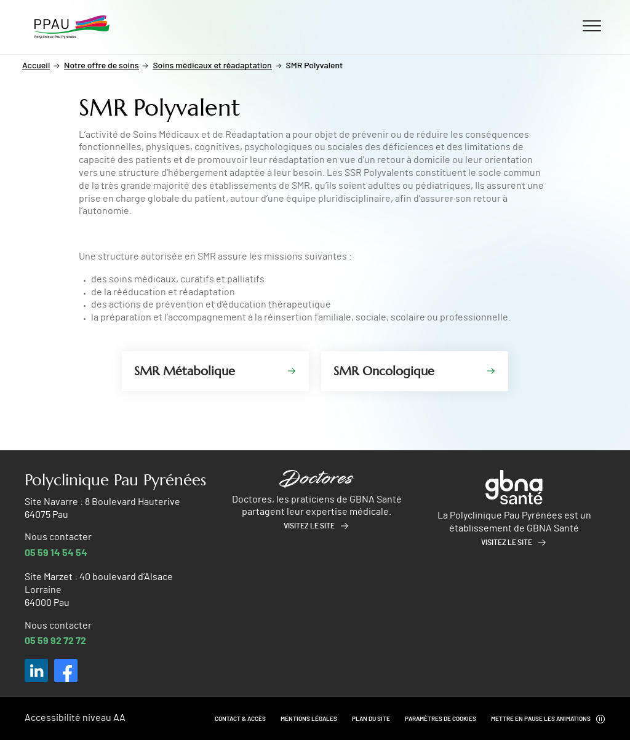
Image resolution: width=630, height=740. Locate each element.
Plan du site (371, 719)
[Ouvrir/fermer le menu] (591, 25)
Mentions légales (309, 719)
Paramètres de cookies (440, 719)
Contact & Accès (240, 719)
